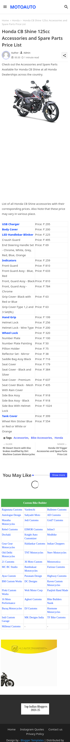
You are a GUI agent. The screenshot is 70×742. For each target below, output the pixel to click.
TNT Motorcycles (33, 552)
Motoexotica (53, 561)
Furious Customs (56, 567)
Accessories (21, 437)
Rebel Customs (10, 529)
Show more (58, 475)
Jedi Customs (31, 520)
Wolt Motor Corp (33, 590)
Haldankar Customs (34, 543)
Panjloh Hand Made (57, 590)
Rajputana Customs (12, 509)
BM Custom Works (12, 581)
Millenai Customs (11, 626)
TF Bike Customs (56, 617)
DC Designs (30, 581)
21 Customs (8, 561)
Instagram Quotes (32, 729)
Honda (16, 20)
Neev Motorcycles (56, 552)
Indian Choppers (56, 543)
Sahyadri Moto (32, 515)
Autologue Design (11, 515)
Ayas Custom (9, 576)
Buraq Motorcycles (12, 608)
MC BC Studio (10, 567)
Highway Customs (57, 576)
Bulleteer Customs (57, 509)
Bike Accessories (41, 437)
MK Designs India (34, 617)
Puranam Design (33, 576)
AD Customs (54, 515)
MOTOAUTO (23, 7)
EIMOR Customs (33, 529)
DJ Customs (30, 608)
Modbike (52, 534)
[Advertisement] (35, 164)
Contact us (56, 729)
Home (5, 20)
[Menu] (5, 7)
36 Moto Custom (33, 561)
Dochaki (6, 534)
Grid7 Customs (55, 520)
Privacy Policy (35, 734)
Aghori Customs (33, 599)
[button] (66, 7)
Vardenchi (29, 509)
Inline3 (51, 529)
